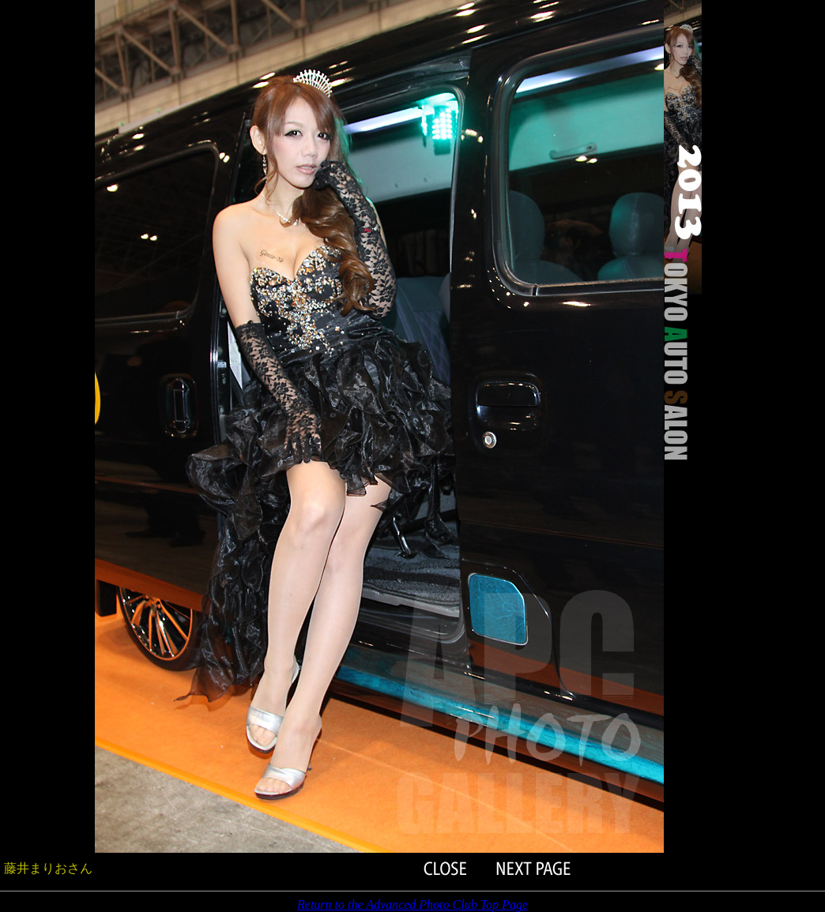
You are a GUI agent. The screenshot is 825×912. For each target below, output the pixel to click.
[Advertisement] (47, 237)
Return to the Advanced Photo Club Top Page (412, 904)
